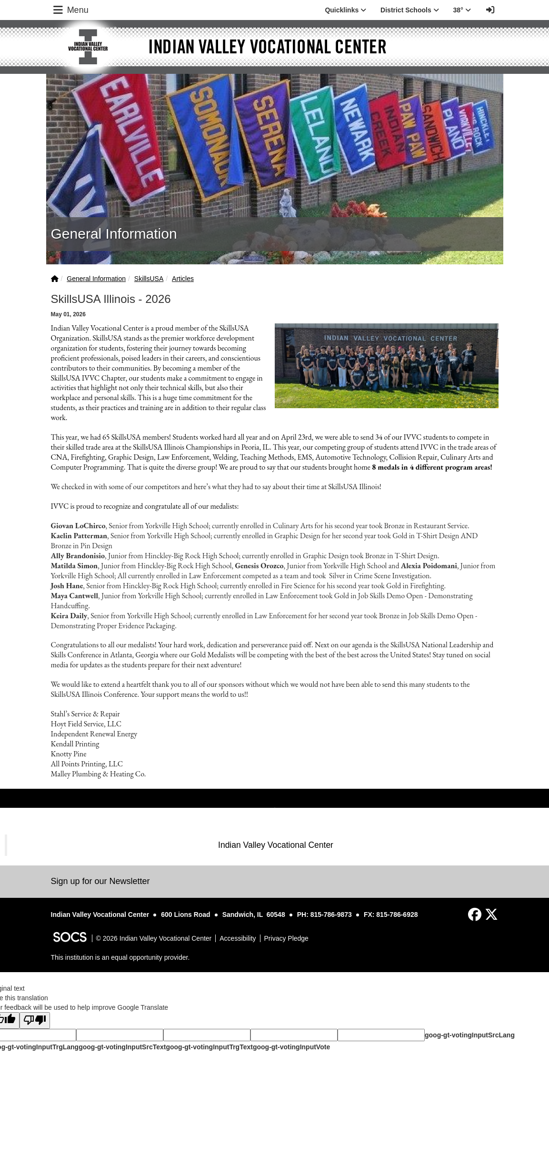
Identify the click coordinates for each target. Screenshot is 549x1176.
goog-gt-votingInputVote (291, 1047)
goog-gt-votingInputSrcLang (470, 1035)
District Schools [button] (409, 10)
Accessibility (238, 938)
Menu (70, 10)
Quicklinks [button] (345, 10)
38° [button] (462, 10)
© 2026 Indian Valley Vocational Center (154, 938)
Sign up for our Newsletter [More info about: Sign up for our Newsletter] (100, 881)
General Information (96, 278)
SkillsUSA (148, 278)
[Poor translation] (35, 1020)
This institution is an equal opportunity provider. (120, 957)
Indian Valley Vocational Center (275, 845)
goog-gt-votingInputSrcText (122, 1047)
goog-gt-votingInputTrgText (209, 1047)
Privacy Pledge (286, 938)
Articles (183, 278)
